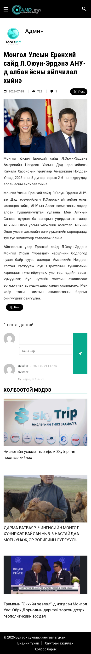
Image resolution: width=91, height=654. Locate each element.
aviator (23, 366)
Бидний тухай (28, 643)
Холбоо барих (46, 649)
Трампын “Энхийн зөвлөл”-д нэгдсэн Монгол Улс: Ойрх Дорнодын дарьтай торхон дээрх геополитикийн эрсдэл (45, 610)
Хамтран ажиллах (59, 643)
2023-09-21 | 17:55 (45, 366)
